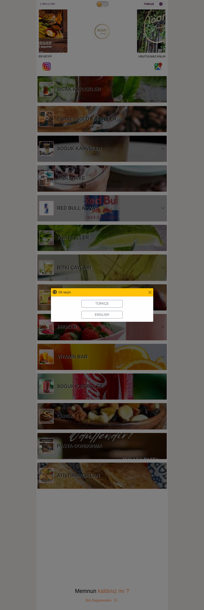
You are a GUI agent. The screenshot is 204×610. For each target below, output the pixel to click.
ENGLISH (102, 314)
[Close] (150, 292)
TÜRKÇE (102, 303)
